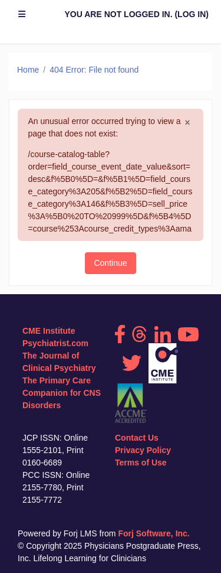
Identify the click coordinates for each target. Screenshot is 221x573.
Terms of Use (141, 462)
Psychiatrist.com (55, 343)
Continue (110, 263)
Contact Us (137, 437)
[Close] (187, 123)
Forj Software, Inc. (153, 533)
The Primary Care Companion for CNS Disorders (61, 393)
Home (28, 69)
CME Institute (48, 331)
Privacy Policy (143, 450)
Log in (191, 14)
